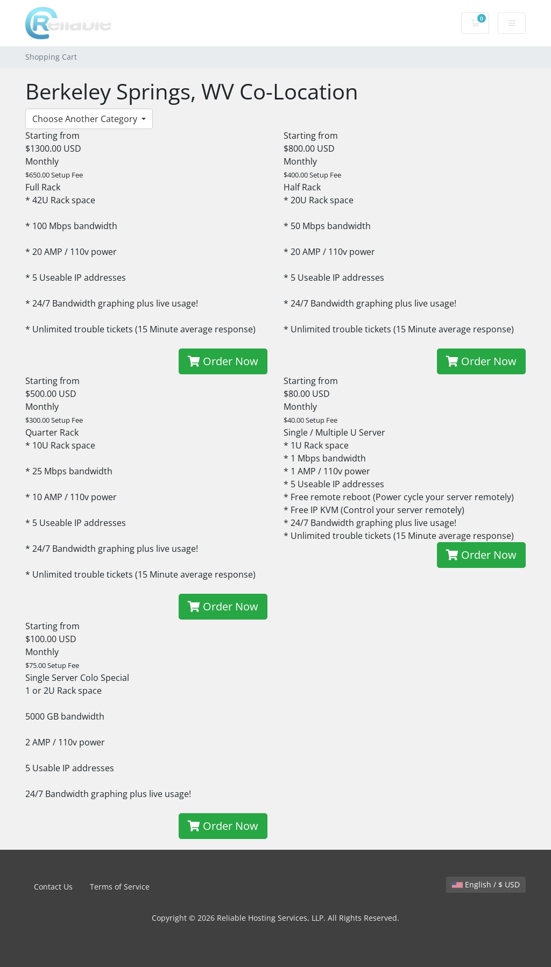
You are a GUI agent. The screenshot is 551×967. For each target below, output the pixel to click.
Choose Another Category (85, 119)
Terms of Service (120, 886)
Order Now (223, 361)
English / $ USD (486, 884)
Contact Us (53, 886)
